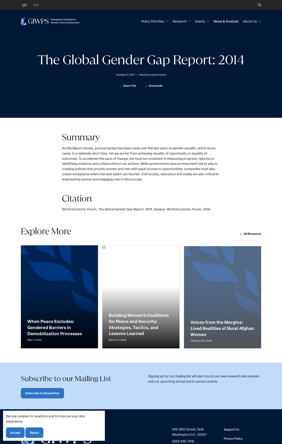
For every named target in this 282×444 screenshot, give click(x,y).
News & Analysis (226, 21)
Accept (15, 432)
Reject (34, 432)
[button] (257, 5)
